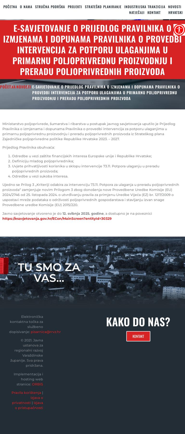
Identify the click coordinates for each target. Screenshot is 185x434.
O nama (26, 6)
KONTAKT (154, 12)
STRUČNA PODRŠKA (50, 6)
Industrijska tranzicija (144, 6)
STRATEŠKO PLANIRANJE (103, 6)
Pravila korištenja (26, 392)
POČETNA (8, 87)
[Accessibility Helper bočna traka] (179, 30)
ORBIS (37, 384)
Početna (10, 6)
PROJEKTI (75, 6)
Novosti (174, 6)
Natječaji (137, 12)
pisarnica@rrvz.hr (46, 332)
